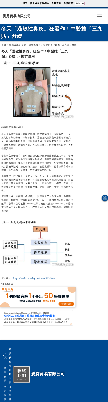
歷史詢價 (5, 393)
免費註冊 (10, 393)
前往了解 (80, 3)
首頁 (5, 355)
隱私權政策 (10, 374)
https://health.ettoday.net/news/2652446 (34, 278)
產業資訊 (5, 374)
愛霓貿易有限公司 (17, 16)
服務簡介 (10, 355)
